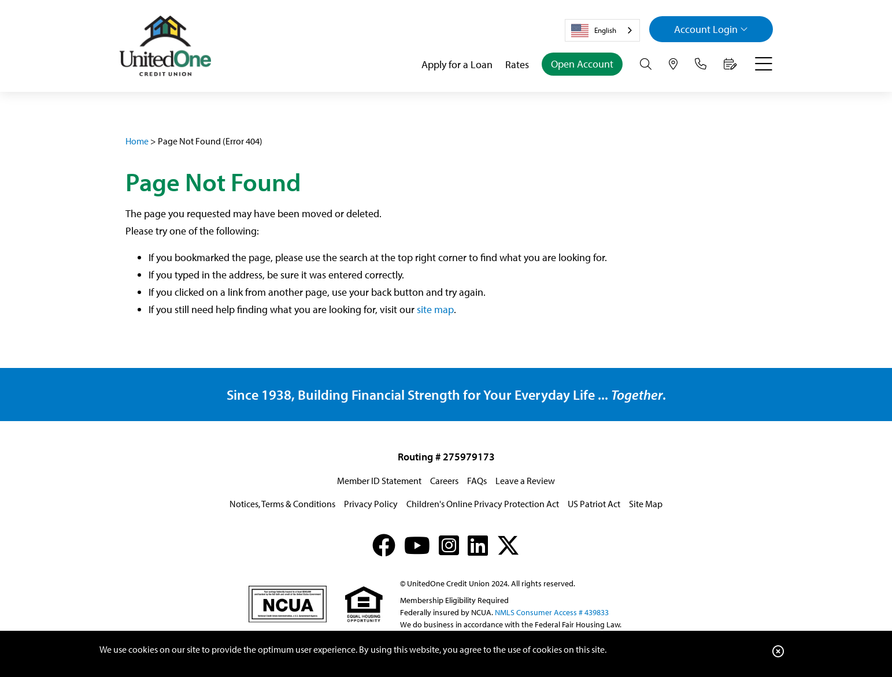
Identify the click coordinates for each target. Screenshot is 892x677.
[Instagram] (449, 545)
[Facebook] (383, 545)
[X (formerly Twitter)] (508, 545)
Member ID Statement (379, 480)
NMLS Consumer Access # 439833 (552, 612)
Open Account (582, 63)
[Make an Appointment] (730, 64)
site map (435, 309)
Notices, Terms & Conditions (282, 503)
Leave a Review (525, 480)
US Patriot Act (594, 503)
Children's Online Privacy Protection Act (482, 503)
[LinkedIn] (478, 545)
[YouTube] (417, 545)
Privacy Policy (371, 503)
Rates (517, 64)
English (593, 31)
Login (711, 29)
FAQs (477, 480)
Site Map (645, 503)
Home (137, 141)
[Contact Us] (700, 64)
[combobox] (602, 30)
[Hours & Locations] (673, 64)
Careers (444, 480)
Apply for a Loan (457, 64)
